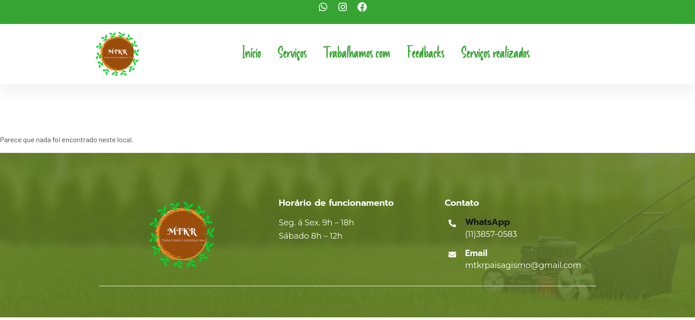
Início (251, 53)
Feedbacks (425, 53)
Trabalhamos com (356, 53)
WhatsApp (487, 221)
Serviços (292, 53)
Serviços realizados (495, 53)
